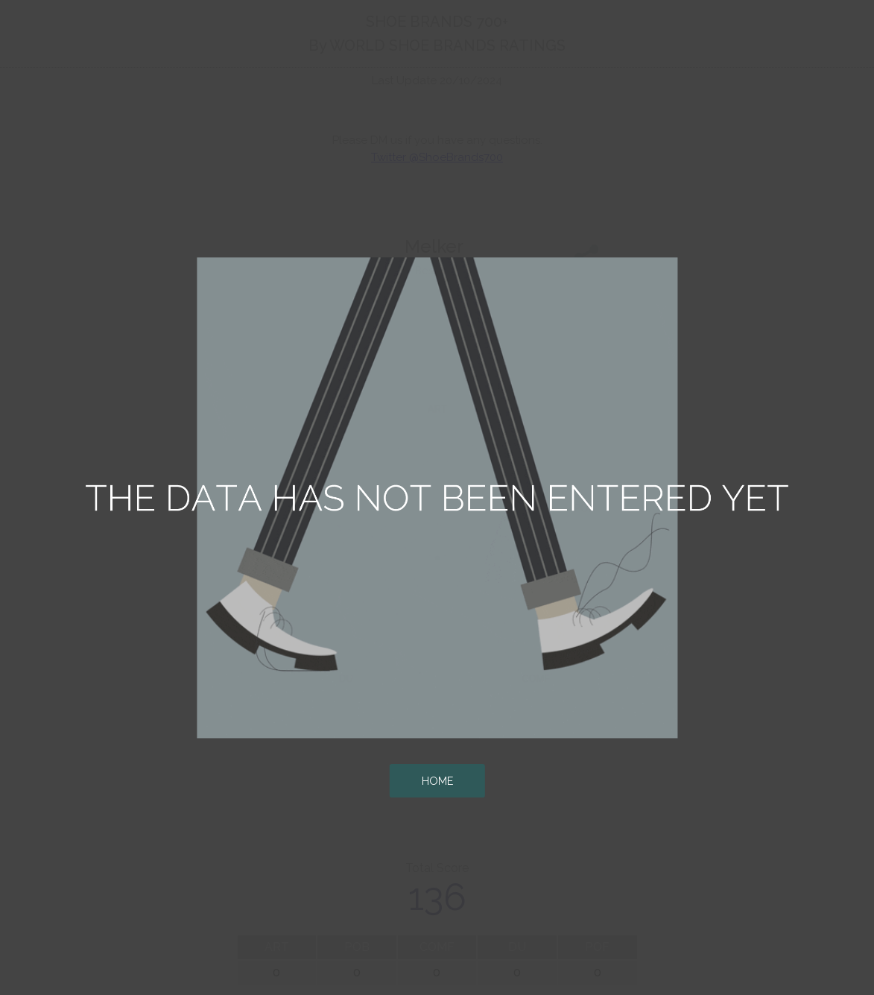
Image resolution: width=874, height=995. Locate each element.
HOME (437, 780)
